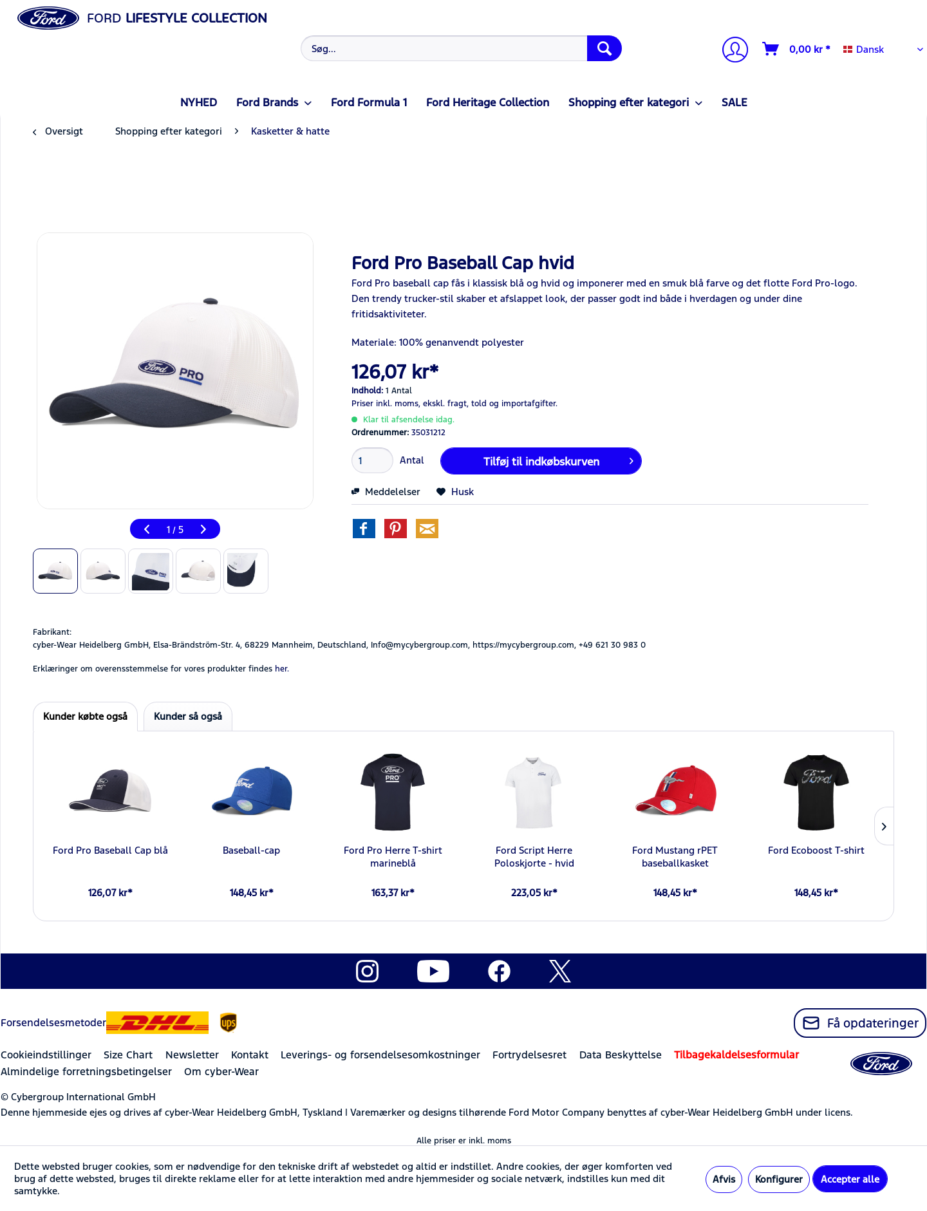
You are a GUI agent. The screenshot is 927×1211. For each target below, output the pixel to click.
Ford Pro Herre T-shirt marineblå (393, 856)
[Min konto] (730, 51)
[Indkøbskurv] (797, 49)
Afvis (724, 1179)
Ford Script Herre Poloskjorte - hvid (534, 856)
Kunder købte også (85, 716)
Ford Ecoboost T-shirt (816, 850)
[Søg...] (461, 48)
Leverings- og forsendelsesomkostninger (380, 1055)
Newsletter (192, 1055)
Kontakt (249, 1055)
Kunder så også (188, 716)
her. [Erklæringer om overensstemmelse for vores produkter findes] (282, 669)
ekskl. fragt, (446, 404)
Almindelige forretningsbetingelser (86, 1071)
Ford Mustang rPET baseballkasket (675, 856)
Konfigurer (779, 1179)
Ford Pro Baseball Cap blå (110, 850)
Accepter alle (850, 1179)
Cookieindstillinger (46, 1055)
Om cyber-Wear (221, 1071)
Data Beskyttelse (620, 1055)
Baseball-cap (251, 850)
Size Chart (128, 1055)
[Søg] (604, 48)
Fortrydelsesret (529, 1055)
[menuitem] (460, 48)
